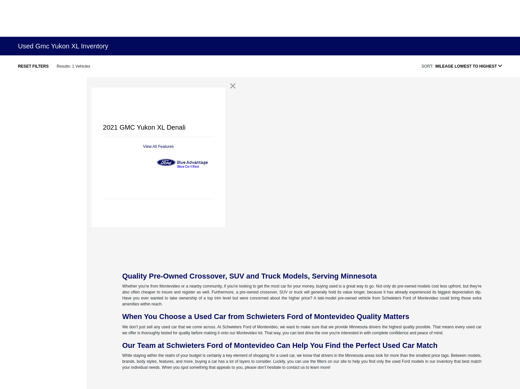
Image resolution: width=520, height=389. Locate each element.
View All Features (158, 146)
